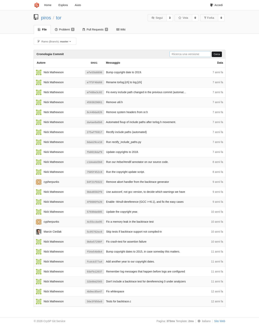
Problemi (64, 29)
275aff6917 (94, 132)
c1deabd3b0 (94, 162)
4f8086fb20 (94, 202)
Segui (157, 17)
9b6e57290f (94, 241)
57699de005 (94, 212)
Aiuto (78, 5)
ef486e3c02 (94, 92)
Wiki (120, 29)
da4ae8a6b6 (94, 122)
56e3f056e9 (94, 301)
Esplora (63, 5)
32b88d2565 (94, 281)
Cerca (217, 54)
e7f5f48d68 (94, 82)
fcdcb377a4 (94, 261)
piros (46, 17)
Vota (183, 17)
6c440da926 (94, 112)
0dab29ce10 (94, 142)
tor (59, 17)
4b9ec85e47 (94, 291)
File (42, 29)
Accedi (216, 5)
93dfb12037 (94, 271)
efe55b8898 (94, 72)
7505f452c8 (94, 172)
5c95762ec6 (94, 231)
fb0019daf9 (94, 152)
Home (47, 5)
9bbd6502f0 (94, 192)
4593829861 (94, 102)
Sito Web (219, 321)
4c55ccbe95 (94, 222)
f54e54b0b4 (94, 251)
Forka (209, 17)
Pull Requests (95, 29)
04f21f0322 (94, 182)
